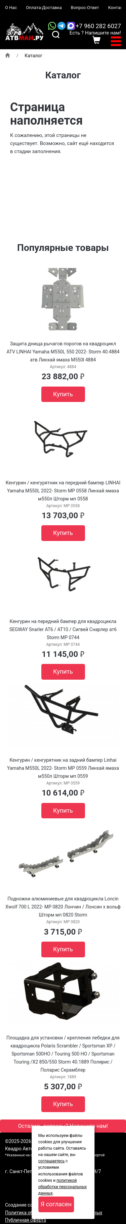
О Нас (11, 7)
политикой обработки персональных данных (62, 1187)
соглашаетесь (51, 1161)
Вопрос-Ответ (85, 7)
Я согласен (56, 1204)
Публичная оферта (25, 1220)
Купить (63, 394)
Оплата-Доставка (44, 7)
